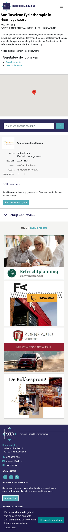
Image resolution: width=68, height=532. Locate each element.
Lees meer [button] (10, 527)
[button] (34, 92)
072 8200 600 (13, 457)
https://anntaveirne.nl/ (27, 170)
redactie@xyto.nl (14, 461)
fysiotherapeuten (14, 62)
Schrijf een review (19, 215)
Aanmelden (10, 498)
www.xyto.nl (12, 465)
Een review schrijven (16, 202)
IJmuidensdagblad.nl (23, 6)
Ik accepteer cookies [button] (51, 520)
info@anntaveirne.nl (26, 165)
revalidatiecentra (14, 65)
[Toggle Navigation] (61, 6)
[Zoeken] (60, 126)
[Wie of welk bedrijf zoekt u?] (29, 126)
